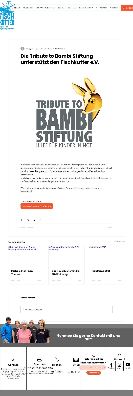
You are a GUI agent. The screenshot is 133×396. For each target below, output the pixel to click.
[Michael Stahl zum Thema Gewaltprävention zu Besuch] (26, 256)
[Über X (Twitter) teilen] (28, 220)
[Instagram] (119, 368)
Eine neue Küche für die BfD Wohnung (65, 272)
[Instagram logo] (119, 364)
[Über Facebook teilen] (22, 220)
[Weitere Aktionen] (111, 48)
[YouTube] (128, 368)
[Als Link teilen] (40, 220)
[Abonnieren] (93, 373)
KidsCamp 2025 (101, 270)
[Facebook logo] (111, 364)
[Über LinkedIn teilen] (34, 220)
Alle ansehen (120, 241)
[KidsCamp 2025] (107, 256)
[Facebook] (112, 368)
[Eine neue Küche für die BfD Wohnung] (67, 256)
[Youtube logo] (127, 364)
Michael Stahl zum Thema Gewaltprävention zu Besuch (23, 272)
